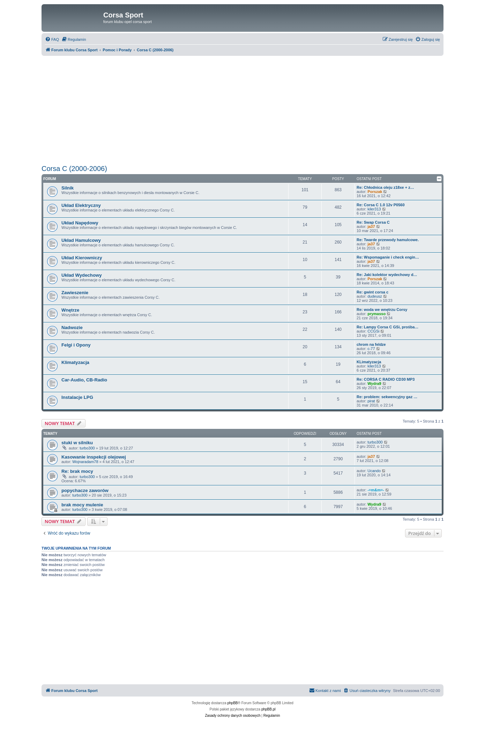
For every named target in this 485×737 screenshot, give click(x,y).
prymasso (376, 314)
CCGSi (373, 331)
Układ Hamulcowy (81, 240)
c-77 (371, 349)
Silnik (67, 188)
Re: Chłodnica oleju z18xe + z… (385, 187)
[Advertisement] (242, 110)
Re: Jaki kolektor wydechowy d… (387, 275)
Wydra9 (374, 383)
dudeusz (374, 296)
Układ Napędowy (79, 222)
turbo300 (87, 448)
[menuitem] (52, 39)
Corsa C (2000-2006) (74, 168)
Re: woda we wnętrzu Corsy (382, 309)
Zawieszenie (74, 292)
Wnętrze (70, 310)
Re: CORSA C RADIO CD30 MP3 (386, 379)
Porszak (374, 191)
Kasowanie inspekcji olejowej (93, 457)
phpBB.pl (268, 709)
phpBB (232, 703)
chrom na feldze (371, 344)
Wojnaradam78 (85, 462)
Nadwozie (72, 327)
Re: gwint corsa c (372, 292)
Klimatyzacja (75, 362)
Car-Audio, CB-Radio (84, 379)
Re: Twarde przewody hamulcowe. (388, 240)
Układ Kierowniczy (81, 257)
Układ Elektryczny (81, 205)
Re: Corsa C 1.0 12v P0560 (381, 205)
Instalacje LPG (77, 397)
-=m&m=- (375, 490)
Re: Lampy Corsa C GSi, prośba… (387, 327)
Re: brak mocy (77, 471)
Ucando (374, 471)
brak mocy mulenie (82, 504)
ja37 (371, 226)
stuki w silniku (77, 442)
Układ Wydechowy (81, 275)
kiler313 (374, 209)
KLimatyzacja (369, 362)
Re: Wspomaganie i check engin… (388, 257)
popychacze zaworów (85, 490)
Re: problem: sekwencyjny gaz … (387, 397)
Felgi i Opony (76, 345)
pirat (371, 401)
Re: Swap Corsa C (373, 222)
